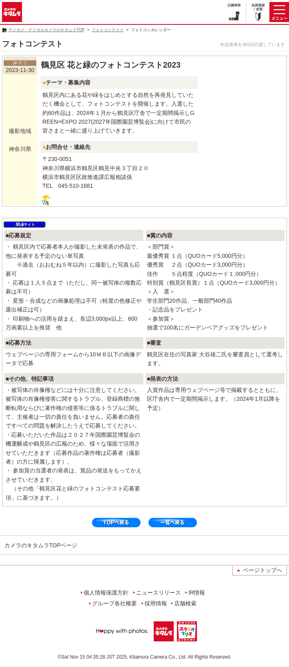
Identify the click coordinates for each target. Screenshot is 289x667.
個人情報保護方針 (106, 592)
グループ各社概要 (114, 603)
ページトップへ (262, 570)
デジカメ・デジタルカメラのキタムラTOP (46, 30)
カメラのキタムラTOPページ (41, 545)
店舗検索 (185, 603)
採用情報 (155, 603)
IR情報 (196, 592)
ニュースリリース (158, 592)
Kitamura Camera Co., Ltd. (158, 657)
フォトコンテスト (108, 30)
